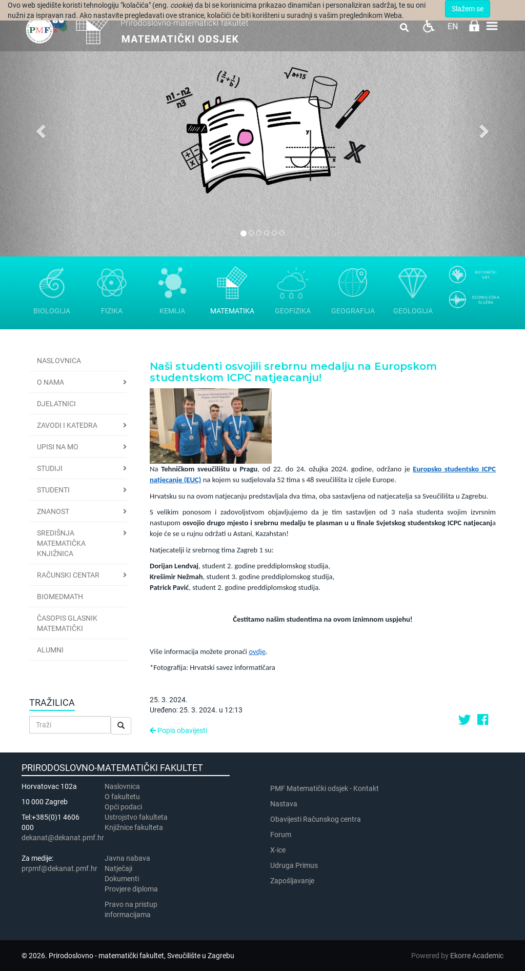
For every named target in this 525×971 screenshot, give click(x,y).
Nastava (283, 804)
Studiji (50, 468)
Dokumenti (122, 879)
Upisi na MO (57, 447)
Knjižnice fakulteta (134, 827)
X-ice (278, 850)
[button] (39, 128)
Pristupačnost (428, 26)
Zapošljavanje (292, 881)
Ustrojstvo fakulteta (136, 817)
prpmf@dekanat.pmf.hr (59, 868)
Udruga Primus (294, 865)
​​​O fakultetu (122, 796)
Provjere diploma (131, 889)
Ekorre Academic (476, 956)
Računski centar (68, 575)
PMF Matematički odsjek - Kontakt (324, 788)
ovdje (257, 651)
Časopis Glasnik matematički (67, 623)
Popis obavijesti (178, 730)
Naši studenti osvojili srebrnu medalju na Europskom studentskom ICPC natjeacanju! (293, 372)
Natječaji (118, 868)
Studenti (53, 490)
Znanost (53, 511)
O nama (50, 382)
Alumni (50, 650)
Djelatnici (56, 404)
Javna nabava (127, 858)
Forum (280, 834)
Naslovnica (59, 360)
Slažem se (467, 9)
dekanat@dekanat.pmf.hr (63, 838)
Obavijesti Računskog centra (315, 819)
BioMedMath (60, 596)
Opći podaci (123, 807)
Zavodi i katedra (67, 425)
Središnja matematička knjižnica (61, 543)
